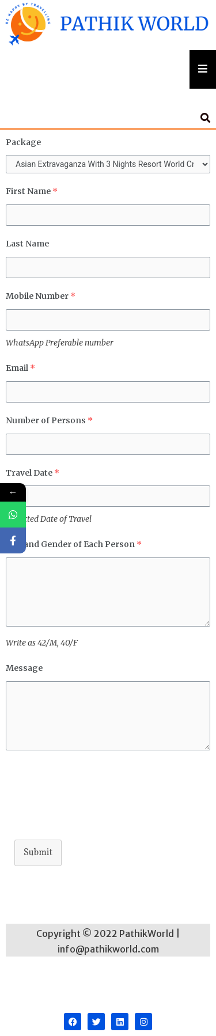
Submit (38, 853)
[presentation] (93, 802)
